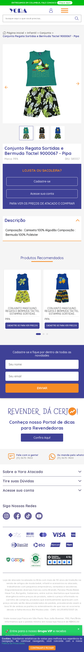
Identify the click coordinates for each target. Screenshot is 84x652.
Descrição (15, 220)
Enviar (42, 388)
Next (77, 83)
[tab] (38, 334)
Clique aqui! (65, 2)
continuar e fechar (42, 648)
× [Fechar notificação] (78, 629)
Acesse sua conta (42, 193)
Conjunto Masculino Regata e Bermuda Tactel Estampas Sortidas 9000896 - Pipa (62, 311)
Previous (6, 87)
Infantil (31, 33)
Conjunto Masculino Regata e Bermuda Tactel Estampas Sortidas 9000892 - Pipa (22, 311)
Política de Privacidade (13, 643)
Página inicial (15, 33)
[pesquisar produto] (77, 18)
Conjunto (45, 33)
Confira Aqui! (42, 437)
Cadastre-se (42, 181)
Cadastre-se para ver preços (22, 325)
